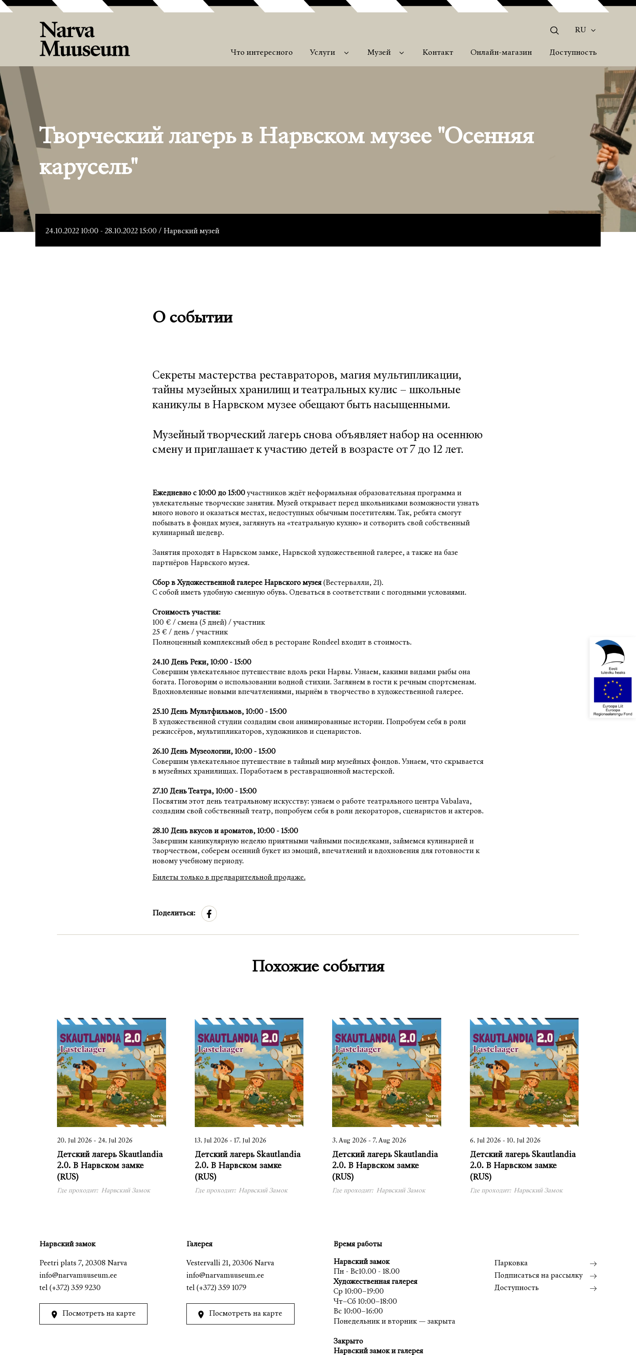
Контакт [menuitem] (438, 53)
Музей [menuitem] (379, 53)
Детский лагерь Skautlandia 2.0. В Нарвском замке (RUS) (110, 1166)
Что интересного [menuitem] (262, 53)
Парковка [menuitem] (511, 1263)
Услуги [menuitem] (322, 53)
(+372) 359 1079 (221, 1288)
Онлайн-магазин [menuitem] (501, 53)
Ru (580, 30)
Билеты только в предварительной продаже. (229, 878)
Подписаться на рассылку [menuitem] (538, 1276)
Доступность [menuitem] (573, 53)
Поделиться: (173, 914)
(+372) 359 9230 (75, 1288)
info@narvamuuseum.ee (78, 1276)
